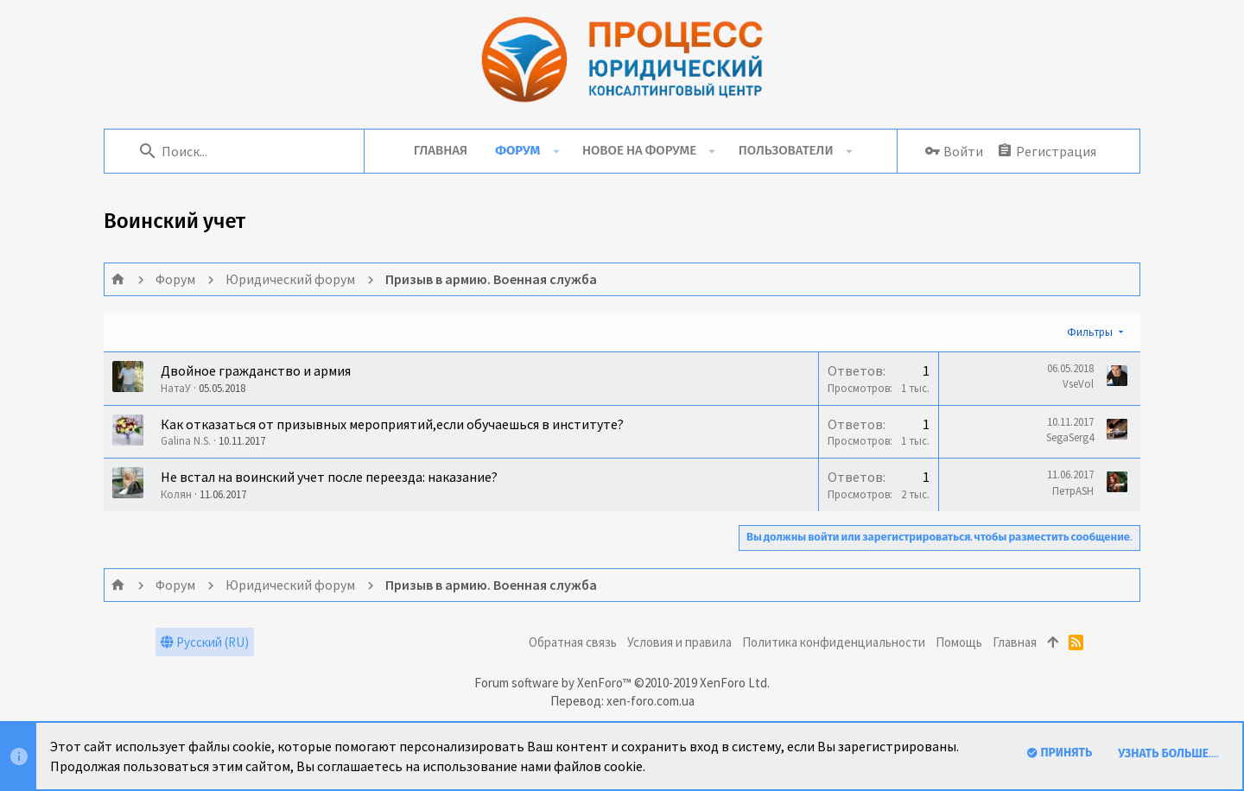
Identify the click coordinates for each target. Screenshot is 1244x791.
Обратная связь (573, 642)
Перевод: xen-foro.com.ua (622, 701)
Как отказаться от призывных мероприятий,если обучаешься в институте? (392, 424)
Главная (1015, 642)
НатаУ (176, 388)
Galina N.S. (186, 440)
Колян (176, 494)
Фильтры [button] (1090, 332)
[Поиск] (242, 151)
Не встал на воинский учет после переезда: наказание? (329, 476)
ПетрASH (1073, 491)
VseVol (1078, 384)
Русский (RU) (205, 642)
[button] (555, 151)
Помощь (959, 642)
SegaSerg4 (1070, 437)
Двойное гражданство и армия (256, 370)
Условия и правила (679, 642)
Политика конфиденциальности (833, 642)
